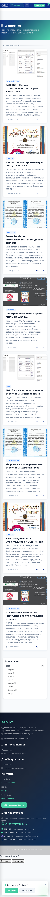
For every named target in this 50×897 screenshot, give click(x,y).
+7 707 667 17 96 (8, 783)
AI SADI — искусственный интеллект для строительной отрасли (24, 615)
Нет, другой (27, 890)
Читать (40, 119)
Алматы (16, 5)
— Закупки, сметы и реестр (17, 829)
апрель (12, 683)
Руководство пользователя (13, 753)
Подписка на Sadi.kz (14, 805)
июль (11, 673)
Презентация (7, 750)
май (10, 680)
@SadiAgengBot (7, 798)
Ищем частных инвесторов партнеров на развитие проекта (23, 819)
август (11, 669)
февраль (12, 690)
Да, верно (11, 890)
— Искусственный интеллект (19, 836)
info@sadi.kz (6, 790)
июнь (11, 676)
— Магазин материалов (19, 839)
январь (12, 694)
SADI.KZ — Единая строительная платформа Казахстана (22, 88)
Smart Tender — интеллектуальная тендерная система (24, 239)
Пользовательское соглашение (15, 739)
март (11, 687)
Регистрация (39, 5)
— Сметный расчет (17, 832)
